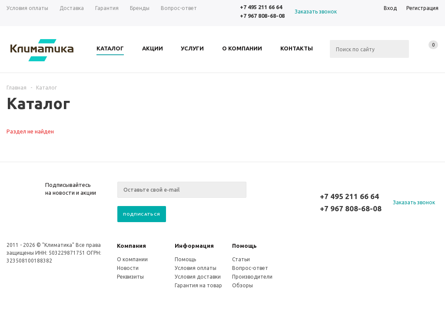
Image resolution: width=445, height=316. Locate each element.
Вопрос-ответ (250, 268)
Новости (128, 268)
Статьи (241, 259)
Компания (131, 246)
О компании (132, 259)
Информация (194, 246)
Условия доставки (198, 276)
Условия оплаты (195, 268)
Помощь (244, 246)
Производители (252, 276)
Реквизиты (130, 276)
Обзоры (242, 285)
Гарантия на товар (198, 285)
